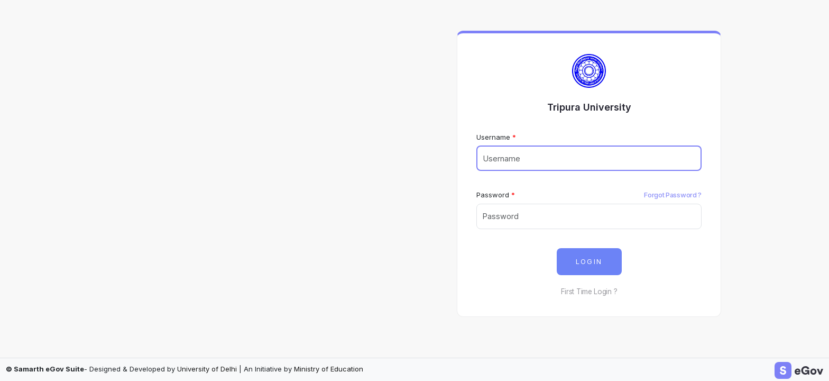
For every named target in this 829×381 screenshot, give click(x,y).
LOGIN (589, 262)
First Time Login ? (589, 291)
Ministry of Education (328, 369)
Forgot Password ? (673, 194)
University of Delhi (207, 369)
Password (492, 194)
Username (493, 137)
